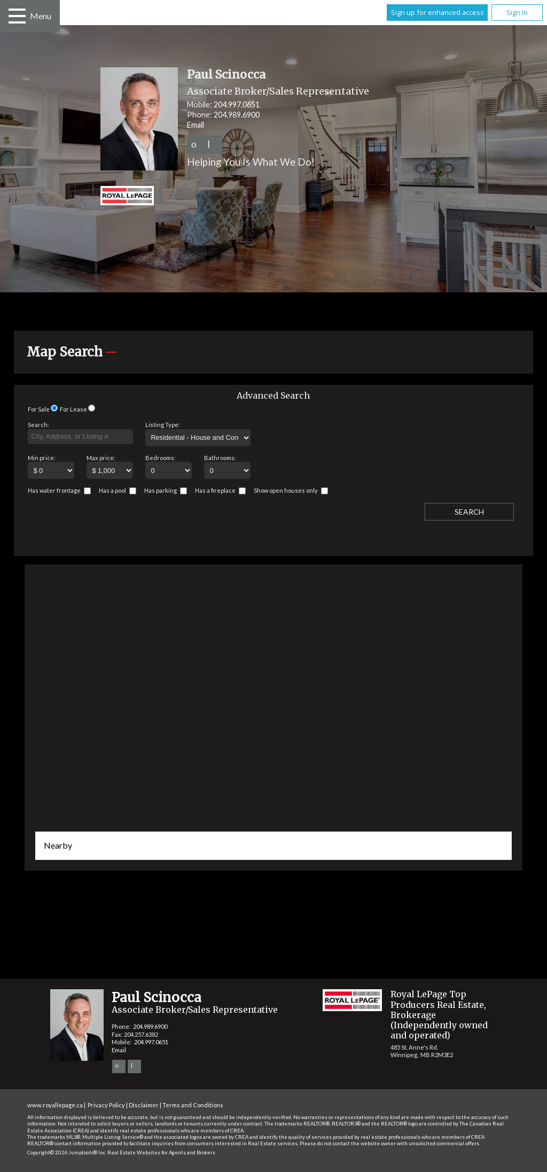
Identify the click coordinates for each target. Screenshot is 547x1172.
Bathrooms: (220, 457)
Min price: (42, 457)
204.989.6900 (237, 114)
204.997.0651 (237, 104)
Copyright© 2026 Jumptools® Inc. (66, 1152)
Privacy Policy (106, 1104)
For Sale (39, 409)
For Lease (73, 409)
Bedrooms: (160, 457)
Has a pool (112, 490)
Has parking (160, 490)
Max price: (101, 457)
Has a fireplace (215, 490)
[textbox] (80, 436)
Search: (38, 424)
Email (195, 124)
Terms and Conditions (192, 1104)
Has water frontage (54, 490)
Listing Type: (162, 424)
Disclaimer (144, 1104)
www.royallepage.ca (55, 1104)
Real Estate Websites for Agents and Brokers (161, 1152)
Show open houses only (286, 490)
